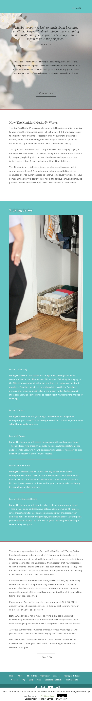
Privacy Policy (61, 699)
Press (38, 679)
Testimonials (72, 679)
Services (56, 676)
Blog (31, 679)
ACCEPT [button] (62, 696)
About (20, 676)
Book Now (46, 657)
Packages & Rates (72, 676)
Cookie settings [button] (47, 696)
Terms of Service (45, 699)
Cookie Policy (31, 699)
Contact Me (46, 95)
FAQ (23, 679)
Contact (14, 679)
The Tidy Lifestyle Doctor (38, 676)
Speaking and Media (54, 679)
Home (11, 676)
